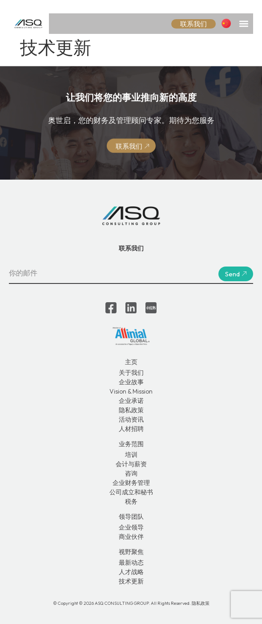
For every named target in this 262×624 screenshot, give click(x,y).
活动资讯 (131, 419)
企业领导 (131, 527)
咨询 (131, 473)
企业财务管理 (131, 483)
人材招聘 (131, 429)
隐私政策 (131, 410)
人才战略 (131, 572)
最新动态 (131, 562)
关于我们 (131, 373)
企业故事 (131, 382)
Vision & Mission (131, 391)
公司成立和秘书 (131, 492)
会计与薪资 (131, 464)
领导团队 (131, 517)
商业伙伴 (131, 537)
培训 (131, 455)
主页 (131, 362)
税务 (131, 501)
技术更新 (131, 581)
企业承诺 (131, 401)
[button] (243, 23)
